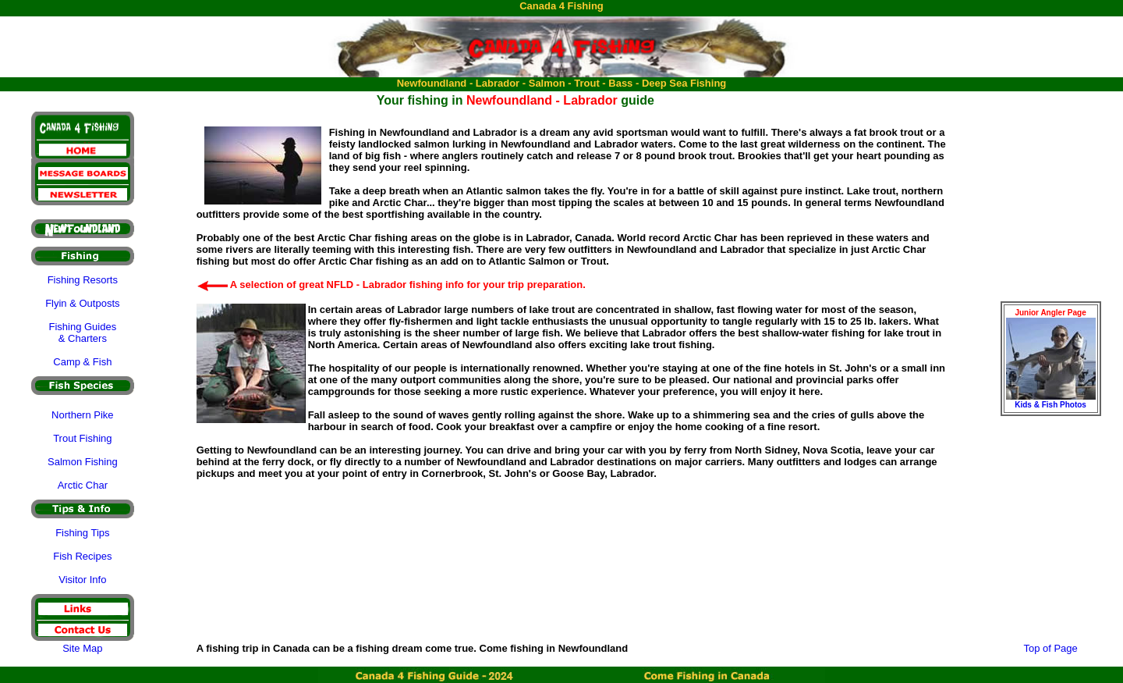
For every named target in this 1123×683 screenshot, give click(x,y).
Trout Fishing (82, 438)
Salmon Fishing (83, 462)
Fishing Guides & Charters (82, 332)
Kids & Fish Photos (1050, 404)
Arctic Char (83, 485)
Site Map (82, 648)
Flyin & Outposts (82, 303)
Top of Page (1050, 648)
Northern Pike (82, 415)
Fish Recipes (82, 556)
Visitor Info (82, 579)
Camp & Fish (82, 362)
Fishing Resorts (83, 280)
